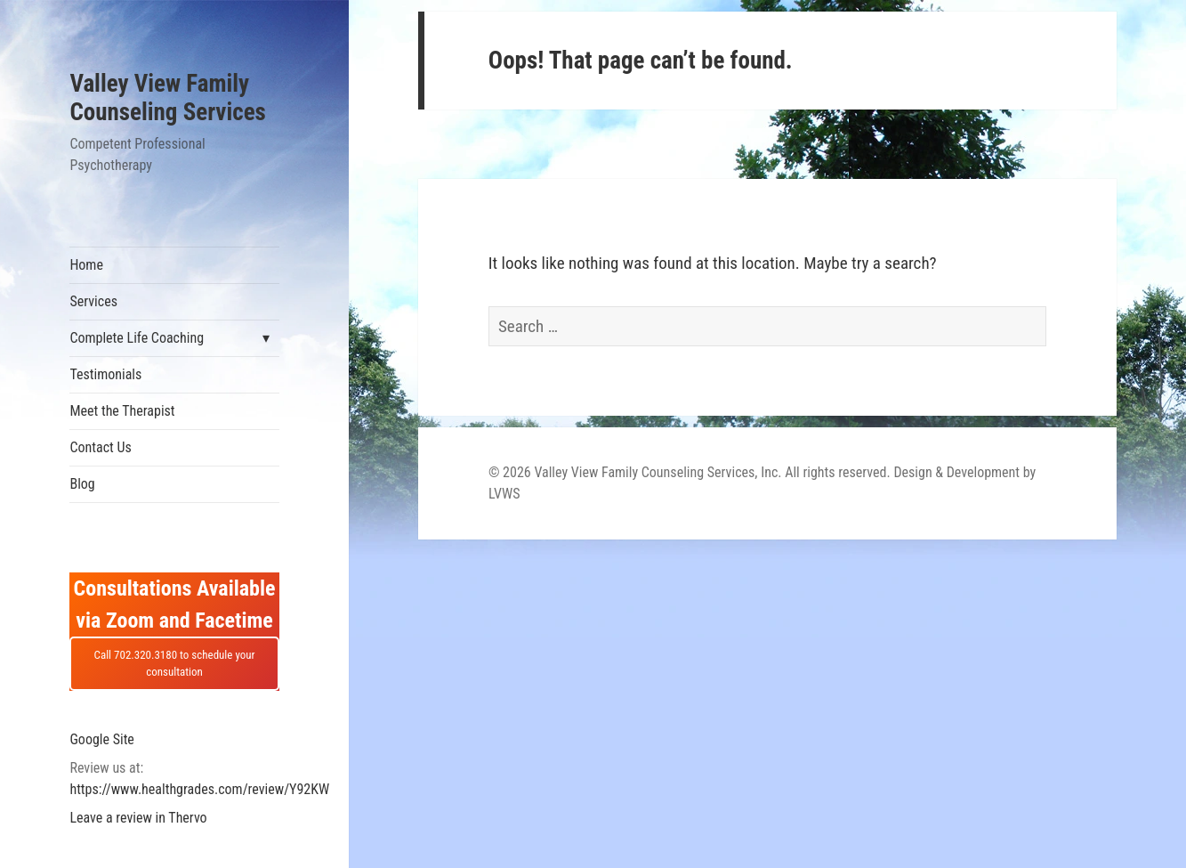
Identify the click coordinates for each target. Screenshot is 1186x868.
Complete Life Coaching (136, 337)
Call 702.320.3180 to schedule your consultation (174, 663)
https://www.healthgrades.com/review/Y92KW (199, 789)
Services (93, 301)
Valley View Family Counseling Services (167, 97)
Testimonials (105, 374)
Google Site (101, 739)
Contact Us (100, 447)
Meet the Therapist (121, 410)
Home (86, 264)
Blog (81, 483)
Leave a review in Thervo (137, 817)
